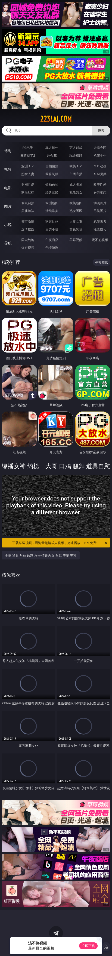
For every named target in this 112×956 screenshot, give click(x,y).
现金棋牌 (75, 155)
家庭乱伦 (51, 221)
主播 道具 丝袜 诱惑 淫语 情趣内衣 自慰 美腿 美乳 (40, 555)
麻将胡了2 (27, 155)
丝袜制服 (51, 174)
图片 (8, 206)
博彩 (8, 150)
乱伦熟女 (75, 192)
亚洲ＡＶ (27, 166)
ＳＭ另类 (99, 174)
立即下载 (88, 946)
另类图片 (99, 211)
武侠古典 (99, 221)
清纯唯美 (51, 211)
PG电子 (27, 147)
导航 (8, 243)
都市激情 (27, 221)
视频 (8, 169)
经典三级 (51, 192)
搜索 (101, 130)
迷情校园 (27, 229)
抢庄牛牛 (99, 155)
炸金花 (52, 155)
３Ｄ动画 (99, 166)
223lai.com (56, 119)
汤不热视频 (100, 240)
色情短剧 (51, 247)
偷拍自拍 (51, 184)
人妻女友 (75, 221)
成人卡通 (75, 184)
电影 (8, 187)
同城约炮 (27, 240)
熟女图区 (75, 211)
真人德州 (51, 147)
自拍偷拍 (51, 166)
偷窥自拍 (27, 203)
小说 (8, 224)
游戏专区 (99, 147)
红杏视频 (27, 247)
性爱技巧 (99, 229)
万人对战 (75, 147)
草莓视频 (75, 240)
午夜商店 (51, 240)
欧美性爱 (99, 184)
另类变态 (99, 192)
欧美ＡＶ (75, 166)
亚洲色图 (51, 203)
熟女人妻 (27, 174)
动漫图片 (99, 203)
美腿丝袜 (27, 211)
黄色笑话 (75, 229)
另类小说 (51, 229)
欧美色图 (75, 203)
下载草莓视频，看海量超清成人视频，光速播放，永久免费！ (60, 543)
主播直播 (75, 174)
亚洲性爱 (27, 184)
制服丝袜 (27, 192)
